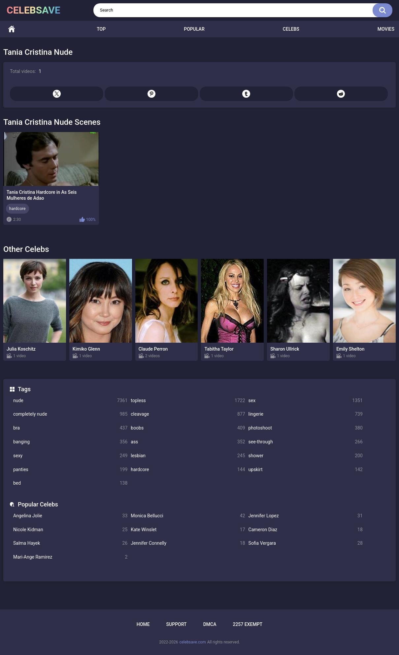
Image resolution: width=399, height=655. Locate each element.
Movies (386, 29)
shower (306, 456)
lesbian (188, 456)
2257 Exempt (247, 624)
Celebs (291, 29)
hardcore (188, 469)
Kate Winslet (188, 530)
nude (70, 400)
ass (188, 442)
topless (188, 400)
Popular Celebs (38, 504)
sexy (70, 456)
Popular (194, 29)
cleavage (188, 414)
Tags (24, 389)
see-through (306, 442)
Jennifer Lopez (306, 516)
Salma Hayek (70, 543)
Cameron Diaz (306, 530)
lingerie (306, 414)
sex (306, 400)
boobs (188, 428)
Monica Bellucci (188, 516)
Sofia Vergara (306, 543)
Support (176, 624)
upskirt (306, 469)
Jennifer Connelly (188, 543)
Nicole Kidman (70, 530)
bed (70, 483)
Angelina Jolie (70, 516)
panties (70, 469)
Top (101, 29)
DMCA (209, 624)
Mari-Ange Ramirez (70, 557)
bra (70, 428)
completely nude (70, 414)
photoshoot (306, 428)
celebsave (33, 10)
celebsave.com (192, 642)
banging (70, 442)
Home (11, 29)
